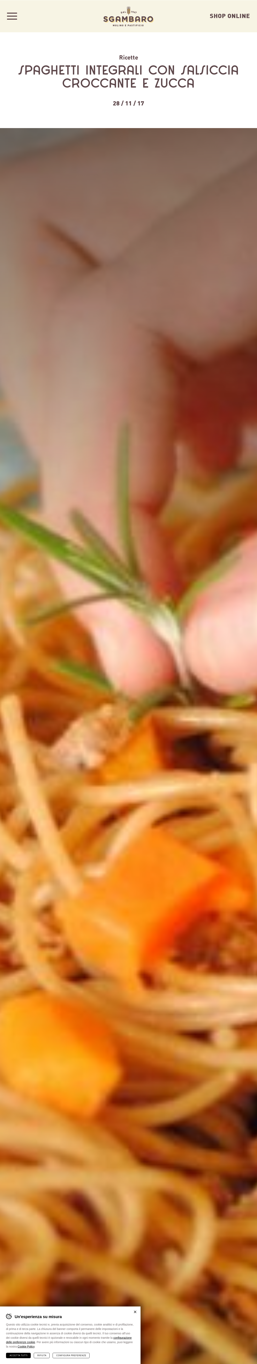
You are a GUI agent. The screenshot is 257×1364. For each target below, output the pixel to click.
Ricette (128, 57)
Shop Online (230, 15)
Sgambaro (128, 16)
